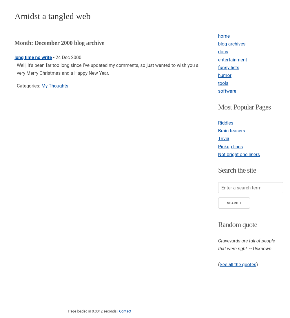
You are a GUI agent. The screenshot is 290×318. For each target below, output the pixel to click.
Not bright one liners (239, 154)
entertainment (232, 60)
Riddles (225, 123)
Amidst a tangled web (52, 16)
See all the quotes (238, 264)
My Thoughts (54, 86)
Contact (125, 311)
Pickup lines (230, 146)
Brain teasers (231, 131)
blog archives (231, 44)
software (227, 91)
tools (223, 83)
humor (224, 75)
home (224, 36)
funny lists (228, 67)
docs (223, 51)
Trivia (223, 138)
